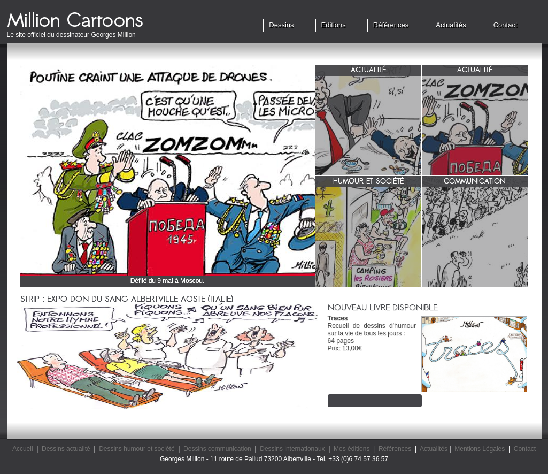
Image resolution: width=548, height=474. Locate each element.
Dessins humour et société (136, 449)
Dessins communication (217, 449)
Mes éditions (351, 449)
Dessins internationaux (292, 449)
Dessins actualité (66, 449)
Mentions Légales (479, 449)
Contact (505, 25)
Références (390, 25)
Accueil (22, 449)
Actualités (451, 25)
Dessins (281, 25)
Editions (333, 25)
